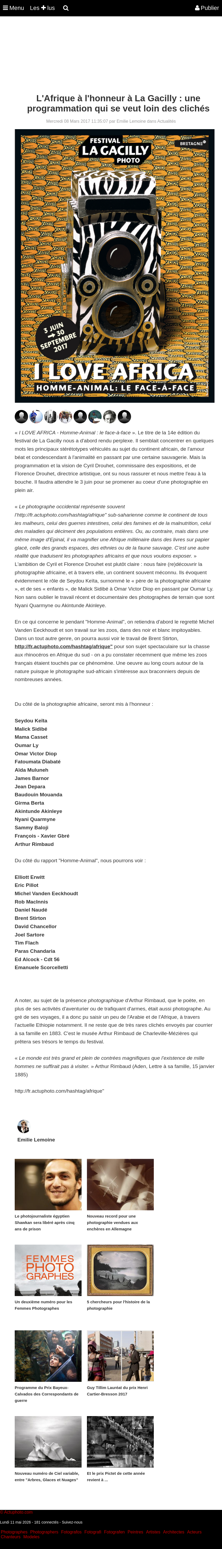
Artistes (153, 1532)
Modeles (31, 1537)
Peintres (135, 1532)
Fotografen (114, 1532)
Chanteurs (11, 1537)
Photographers (44, 1532)
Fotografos (71, 1532)
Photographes (14, 1532)
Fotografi (92, 1532)
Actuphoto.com (18, 1512)
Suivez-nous (72, 1522)
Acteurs (194, 1532)
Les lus (42, 8)
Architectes (173, 1532)
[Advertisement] (97, 55)
